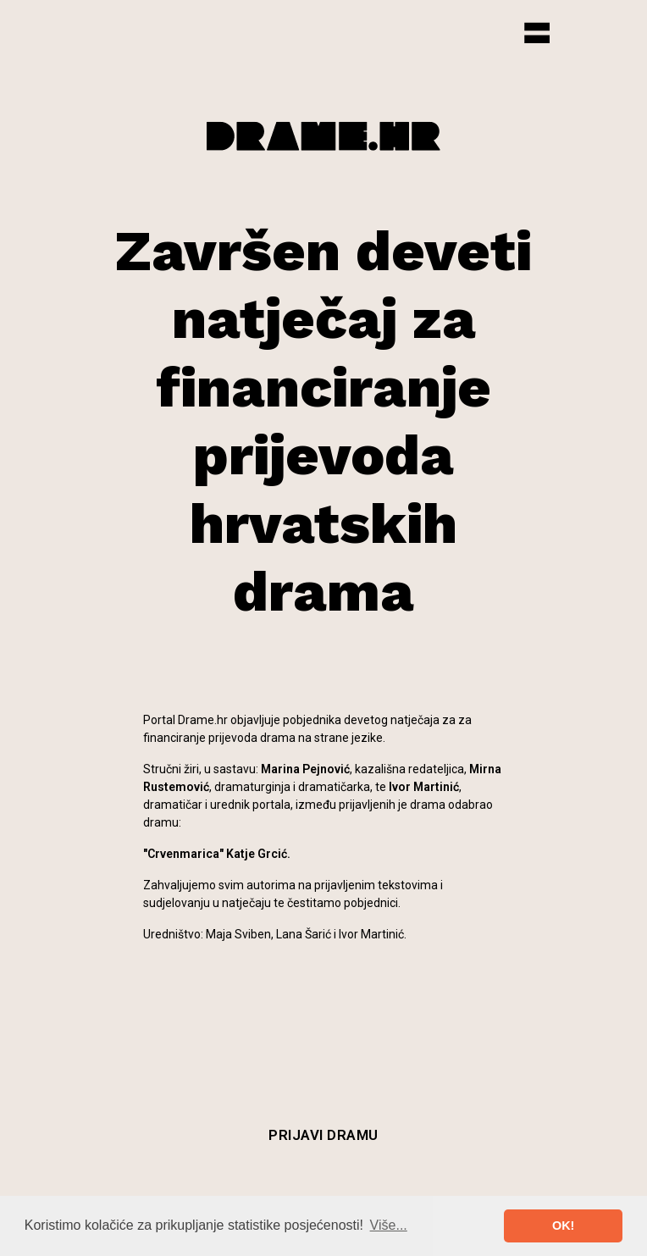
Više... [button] (388, 1225)
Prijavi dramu (323, 1134)
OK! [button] (563, 1225)
